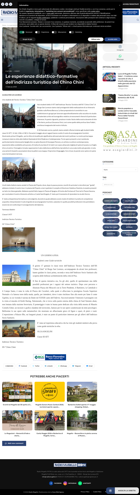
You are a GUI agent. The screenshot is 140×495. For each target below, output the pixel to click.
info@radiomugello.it (49, 477)
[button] (119, 5)
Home (4, 25)
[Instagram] (6, 4)
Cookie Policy (97, 492)
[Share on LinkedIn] (49, 366)
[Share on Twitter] (36, 366)
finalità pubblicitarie (43, 18)
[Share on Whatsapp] (62, 366)
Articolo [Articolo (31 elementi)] (108, 184)
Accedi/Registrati (130, 4)
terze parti (50, 13)
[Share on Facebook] (23, 366)
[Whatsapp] (10, 4)
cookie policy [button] (95, 11)
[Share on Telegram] (76, 366)
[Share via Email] (89, 366)
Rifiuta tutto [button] (95, 39)
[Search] (138, 20)
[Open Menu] (2, 20)
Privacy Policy (85, 492)
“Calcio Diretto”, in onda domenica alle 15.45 (128, 96)
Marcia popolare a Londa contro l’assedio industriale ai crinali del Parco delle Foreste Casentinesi (127, 113)
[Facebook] (2, 4)
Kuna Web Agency (58, 492)
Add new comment (14, 443)
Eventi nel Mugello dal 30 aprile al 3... (17, 405)
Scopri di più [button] (27, 39)
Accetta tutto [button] (112, 39)
